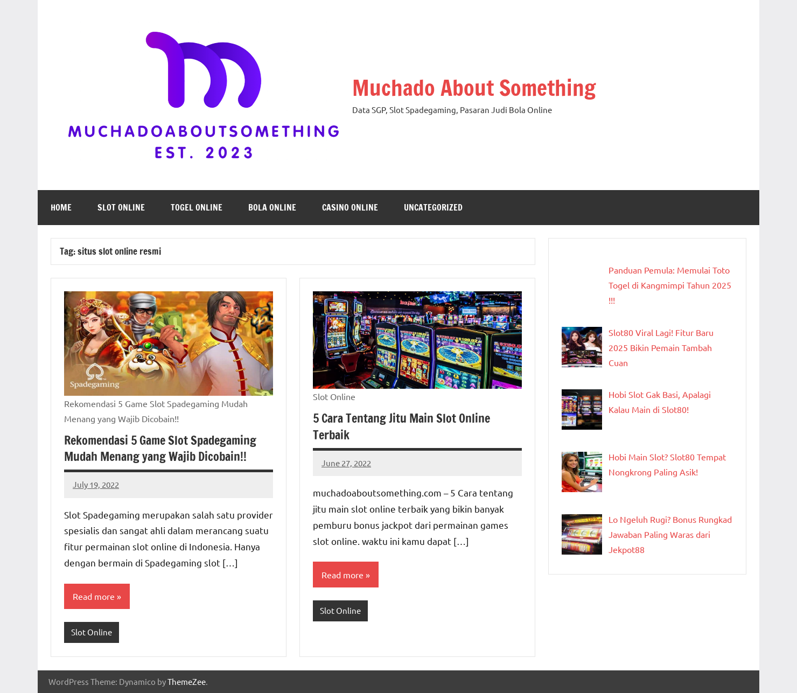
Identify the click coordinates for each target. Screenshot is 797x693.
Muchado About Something (474, 87)
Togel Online (196, 207)
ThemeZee (186, 681)
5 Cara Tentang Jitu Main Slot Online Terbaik (401, 426)
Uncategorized (433, 207)
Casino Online (350, 207)
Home (61, 207)
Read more (94, 596)
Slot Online (121, 207)
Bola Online (272, 207)
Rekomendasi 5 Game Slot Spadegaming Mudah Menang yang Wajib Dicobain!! (160, 448)
